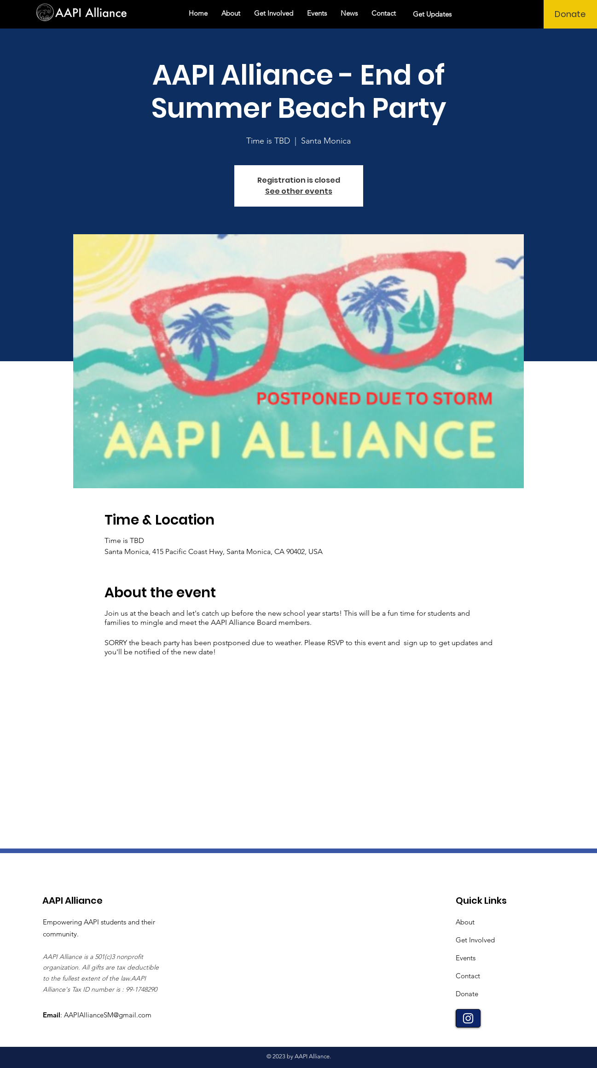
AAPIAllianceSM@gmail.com (107, 1014)
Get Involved (475, 939)
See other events (298, 191)
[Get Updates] (433, 14)
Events (465, 957)
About (465, 922)
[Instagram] (468, 1018)
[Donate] (570, 14)
